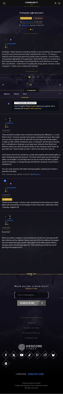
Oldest (16, 94)
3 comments (31, 91)
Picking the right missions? (25, 103)
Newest (7, 94)
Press (31, 324)
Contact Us (31, 339)
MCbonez (25, 25)
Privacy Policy (31, 334)
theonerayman (28, 22)
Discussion (38, 18)
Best (25, 94)
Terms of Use (32, 329)
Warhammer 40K (26, 18)
